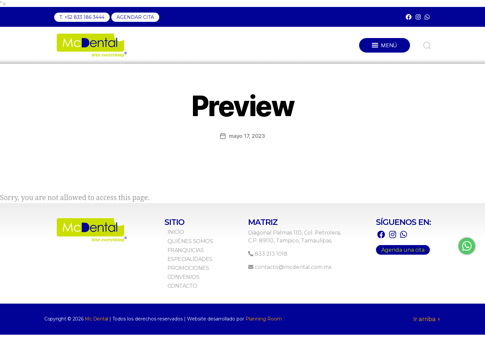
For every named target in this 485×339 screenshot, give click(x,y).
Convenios (192, 281)
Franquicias (194, 254)
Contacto (191, 290)
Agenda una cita (403, 254)
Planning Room (263, 323)
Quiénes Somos (199, 245)
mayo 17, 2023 (247, 140)
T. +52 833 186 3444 (81, 17)
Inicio (184, 236)
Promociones (197, 272)
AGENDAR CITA (135, 17)
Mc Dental (96, 323)
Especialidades (198, 263)
